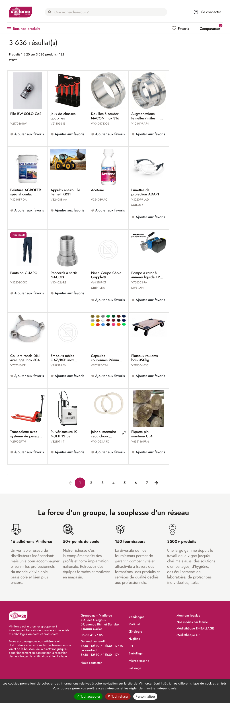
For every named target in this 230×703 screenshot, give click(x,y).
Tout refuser (117, 696)
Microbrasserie (139, 660)
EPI (131, 646)
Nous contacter (91, 662)
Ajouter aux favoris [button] (28, 134)
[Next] (155, 482)
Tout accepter (88, 696)
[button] (180, 28)
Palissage (135, 668)
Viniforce (15, 626)
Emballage (136, 653)
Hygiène (134, 638)
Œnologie (135, 631)
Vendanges (136, 617)
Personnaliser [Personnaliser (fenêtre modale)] (145, 696)
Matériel (134, 624)
